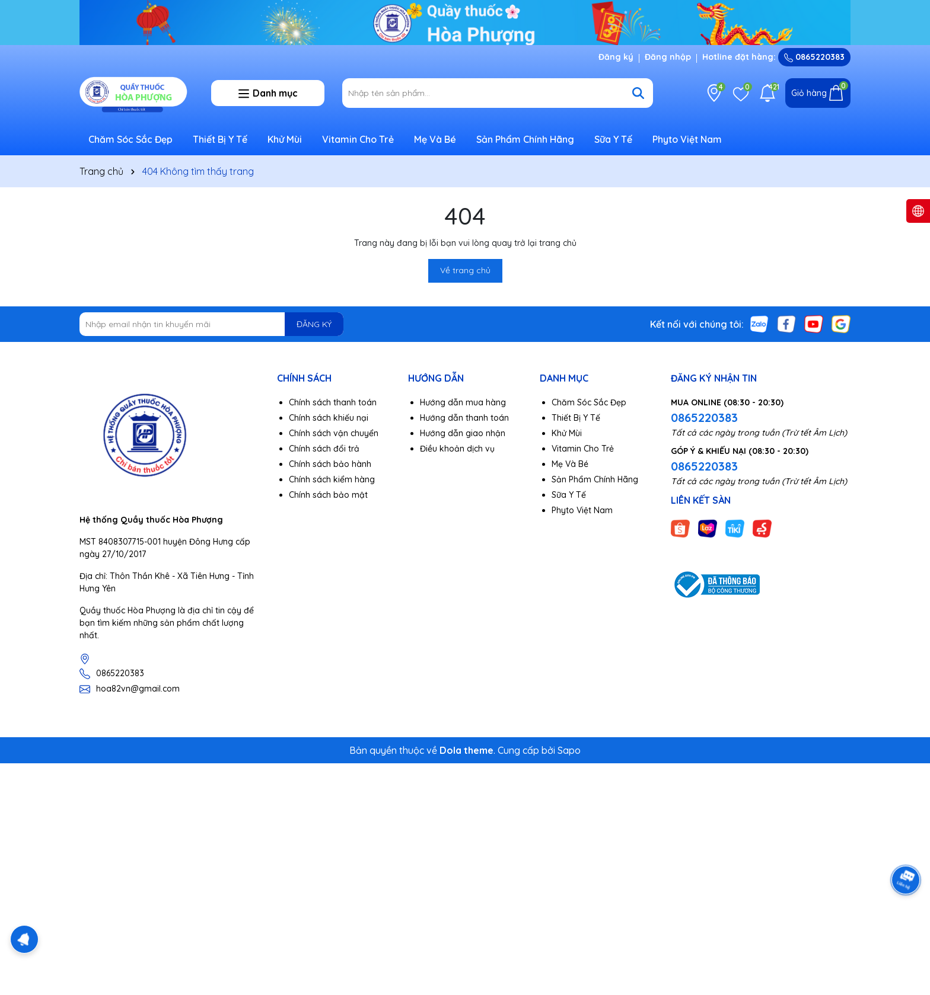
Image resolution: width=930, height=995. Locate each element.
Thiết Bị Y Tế (220, 139)
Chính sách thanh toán (333, 402)
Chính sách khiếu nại (328, 417)
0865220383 (814, 57)
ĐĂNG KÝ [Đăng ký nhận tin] (314, 324)
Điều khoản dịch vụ (457, 448)
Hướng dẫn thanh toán (464, 417)
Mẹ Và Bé (435, 139)
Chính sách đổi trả (324, 448)
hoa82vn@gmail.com (138, 688)
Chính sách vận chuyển (333, 433)
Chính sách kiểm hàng (332, 479)
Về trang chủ (465, 270)
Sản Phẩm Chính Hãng (525, 139)
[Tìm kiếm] (638, 93)
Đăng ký (615, 57)
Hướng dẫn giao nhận (462, 433)
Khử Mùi (284, 139)
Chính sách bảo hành (330, 464)
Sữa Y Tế (613, 139)
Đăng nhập (668, 57)
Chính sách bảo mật (328, 494)
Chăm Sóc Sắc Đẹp (130, 139)
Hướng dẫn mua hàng (463, 402)
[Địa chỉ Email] (211, 324)
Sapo (569, 750)
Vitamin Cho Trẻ (358, 139)
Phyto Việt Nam (687, 139)
